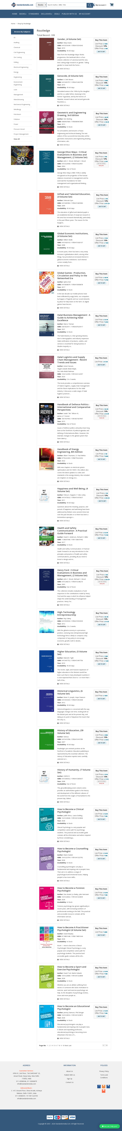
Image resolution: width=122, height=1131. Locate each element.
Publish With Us (69, 1075)
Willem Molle (68, 240)
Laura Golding (77, 815)
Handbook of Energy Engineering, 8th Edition (70, 450)
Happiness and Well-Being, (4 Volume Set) (72, 490)
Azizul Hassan (68, 366)
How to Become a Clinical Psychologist (70, 810)
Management (18, 95)
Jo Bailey (75, 894)
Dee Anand (67, 894)
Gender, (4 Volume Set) (69, 39)
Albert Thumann (69, 455)
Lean (15, 90)
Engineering (18, 77)
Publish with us (69, 14)
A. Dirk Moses (68, 79)
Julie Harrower (84, 894)
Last (69, 1045)
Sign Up (69, 1079)
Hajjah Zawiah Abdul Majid (66, 369)
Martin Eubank (77, 973)
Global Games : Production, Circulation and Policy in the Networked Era (72, 276)
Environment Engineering (18, 83)
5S (14, 38)
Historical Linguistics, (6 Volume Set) (70, 692)
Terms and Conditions (104, 1076)
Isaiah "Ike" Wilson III (71, 413)
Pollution (17, 119)
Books (22, 14)
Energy (16, 72)
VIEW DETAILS (64, 69)
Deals (57, 14)
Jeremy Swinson (69, 1013)
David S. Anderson (70, 537)
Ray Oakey (67, 618)
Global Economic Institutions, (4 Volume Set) (72, 234)
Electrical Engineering (21, 67)
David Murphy (68, 934)
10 (63, 1045)
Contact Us (69, 1082)
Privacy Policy (104, 1071)
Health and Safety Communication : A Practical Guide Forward (72, 531)
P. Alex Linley (81, 495)
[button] (109, 1126)
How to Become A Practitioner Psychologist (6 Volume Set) (73, 928)
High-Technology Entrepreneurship (66, 613)
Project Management (21, 134)
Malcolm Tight (69, 658)
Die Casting (18, 57)
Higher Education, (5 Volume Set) (72, 653)
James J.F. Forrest (63, 416)
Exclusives (46, 14)
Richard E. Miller (82, 537)
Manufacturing (19, 99)
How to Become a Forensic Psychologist (71, 889)
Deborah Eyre (68, 200)
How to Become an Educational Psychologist (73, 1007)
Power (16, 124)
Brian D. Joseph (69, 697)
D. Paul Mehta (81, 455)
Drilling (16, 62)
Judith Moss (68, 815)
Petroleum (17, 114)
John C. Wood (68, 161)
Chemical (17, 47)
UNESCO (67, 776)
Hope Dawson (80, 697)
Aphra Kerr (67, 282)
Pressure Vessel (19, 129)
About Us (69, 1071)
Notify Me (101, 165)
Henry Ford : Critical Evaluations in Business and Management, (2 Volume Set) (72, 573)
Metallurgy (17, 109)
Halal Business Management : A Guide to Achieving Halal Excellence (73, 318)
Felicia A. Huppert (70, 495)
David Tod (67, 973)
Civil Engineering (19, 52)
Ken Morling (68, 119)
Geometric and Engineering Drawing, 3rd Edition (71, 114)
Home (14, 14)
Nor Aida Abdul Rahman (65, 371)
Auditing (16, 42)
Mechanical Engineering (22, 104)
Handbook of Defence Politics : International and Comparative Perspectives (73, 407)
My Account (99, 5)
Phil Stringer (80, 1013)
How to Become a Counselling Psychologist (72, 850)
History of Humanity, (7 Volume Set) (73, 771)
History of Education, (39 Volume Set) (70, 731)
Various (66, 737)
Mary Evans (68, 43)
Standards (34, 14)
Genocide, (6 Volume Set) (70, 76)
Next (66, 1045)
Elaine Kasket (68, 855)
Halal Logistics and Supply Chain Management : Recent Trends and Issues (72, 360)
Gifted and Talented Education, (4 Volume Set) (73, 195)
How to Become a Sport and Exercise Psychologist (71, 968)
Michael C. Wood (80, 161)
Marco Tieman (69, 324)
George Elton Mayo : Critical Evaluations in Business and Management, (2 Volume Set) (72, 155)
